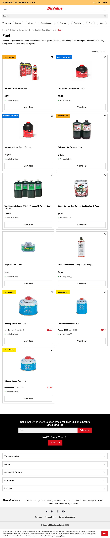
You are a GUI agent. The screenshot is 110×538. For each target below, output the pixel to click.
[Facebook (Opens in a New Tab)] (46, 511)
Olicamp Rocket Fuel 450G (68, 324)
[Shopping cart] (105, 8)
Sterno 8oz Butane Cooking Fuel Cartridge (75, 265)
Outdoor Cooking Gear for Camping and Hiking (43, 500)
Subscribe (84, 430)
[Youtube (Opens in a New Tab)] (63, 511)
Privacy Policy (50, 517)
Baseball (63, 23)
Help (105, 2)
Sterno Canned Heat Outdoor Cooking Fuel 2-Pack (78, 206)
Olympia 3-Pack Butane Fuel (16, 88)
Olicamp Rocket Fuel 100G (15, 381)
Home (4, 30)
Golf (90, 23)
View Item (28, 107)
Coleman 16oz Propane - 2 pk (70, 147)
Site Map (38, 517)
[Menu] (5, 8)
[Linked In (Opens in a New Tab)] (52, 511)
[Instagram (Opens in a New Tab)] (57, 511)
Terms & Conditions (67, 517)
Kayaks (18, 23)
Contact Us (55, 443)
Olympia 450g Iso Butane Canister (18, 147)
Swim (102, 23)
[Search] (55, 16)
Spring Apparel (46, 23)
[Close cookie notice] (108, 531)
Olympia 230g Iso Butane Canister (71, 88)
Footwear (77, 23)
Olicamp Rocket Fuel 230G (15, 324)
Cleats (30, 23)
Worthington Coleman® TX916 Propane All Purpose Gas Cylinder (27, 207)
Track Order (96, 2)
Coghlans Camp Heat (13, 265)
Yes (104, 534)
